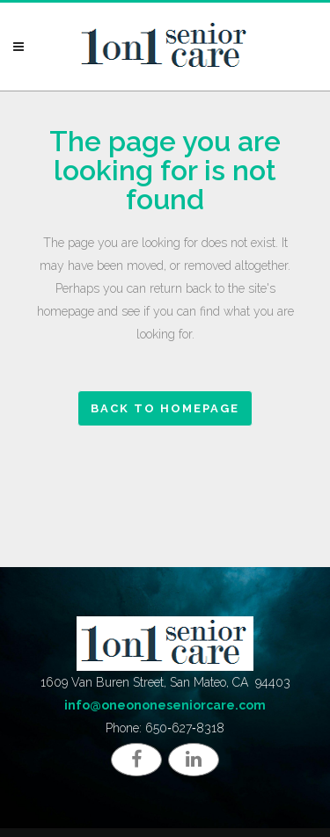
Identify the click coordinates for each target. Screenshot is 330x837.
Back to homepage (165, 408)
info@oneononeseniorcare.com (165, 705)
